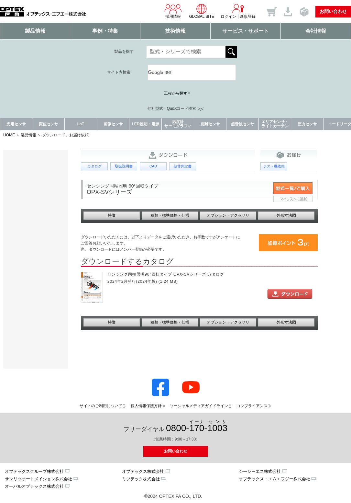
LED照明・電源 (145, 124)
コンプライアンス (252, 406)
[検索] (184, 72)
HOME (9, 135)
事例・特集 (105, 31)
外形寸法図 (286, 215)
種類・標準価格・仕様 (169, 215)
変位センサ (48, 124)
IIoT (80, 124)
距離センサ (210, 124)
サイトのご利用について (101, 406)
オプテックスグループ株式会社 (34, 471)
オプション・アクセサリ (228, 215)
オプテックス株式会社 (143, 471)
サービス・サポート (245, 31)
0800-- (196, 426)
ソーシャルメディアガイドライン (199, 406)
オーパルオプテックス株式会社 (34, 486)
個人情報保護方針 (146, 406)
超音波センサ (242, 124)
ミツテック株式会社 (141, 478)
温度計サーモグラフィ (178, 124)
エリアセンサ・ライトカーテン (275, 124)
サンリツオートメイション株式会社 (38, 478)
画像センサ (113, 124)
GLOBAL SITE (201, 11)
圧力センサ (307, 124)
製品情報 (35, 31)
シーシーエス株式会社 (260, 471)
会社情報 (315, 31)
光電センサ (16, 124)
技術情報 (175, 31)
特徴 (111, 215)
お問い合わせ (333, 11)
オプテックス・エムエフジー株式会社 (274, 478)
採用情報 (173, 11)
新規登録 (248, 16)
